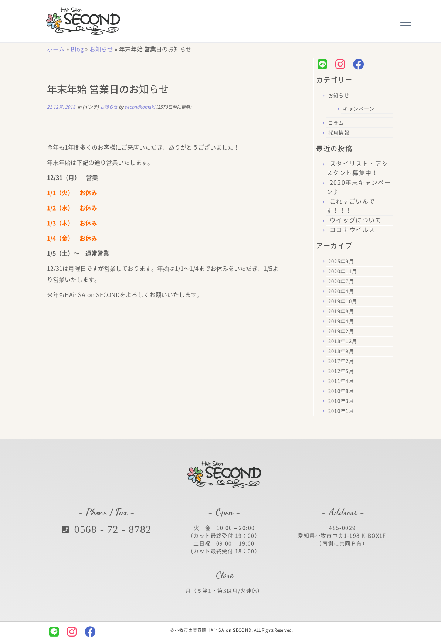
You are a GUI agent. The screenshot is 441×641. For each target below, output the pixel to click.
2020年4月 (341, 291)
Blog (77, 49)
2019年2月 (341, 331)
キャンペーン (359, 108)
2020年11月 (342, 271)
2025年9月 (341, 261)
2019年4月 (341, 321)
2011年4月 (341, 381)
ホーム (56, 49)
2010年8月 (341, 391)
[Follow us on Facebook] (360, 64)
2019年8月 (341, 311)
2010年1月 (341, 411)
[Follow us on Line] (324, 64)
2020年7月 (341, 281)
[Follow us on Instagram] (342, 64)
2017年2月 (341, 361)
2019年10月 (342, 301)
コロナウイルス (352, 230)
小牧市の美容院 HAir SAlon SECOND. (214, 630)
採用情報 (338, 132)
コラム (336, 122)
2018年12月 (342, 341)
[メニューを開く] (405, 21)
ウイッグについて (356, 220)
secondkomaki (140, 107)
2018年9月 (341, 351)
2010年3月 (341, 401)
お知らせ (101, 49)
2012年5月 (341, 371)
